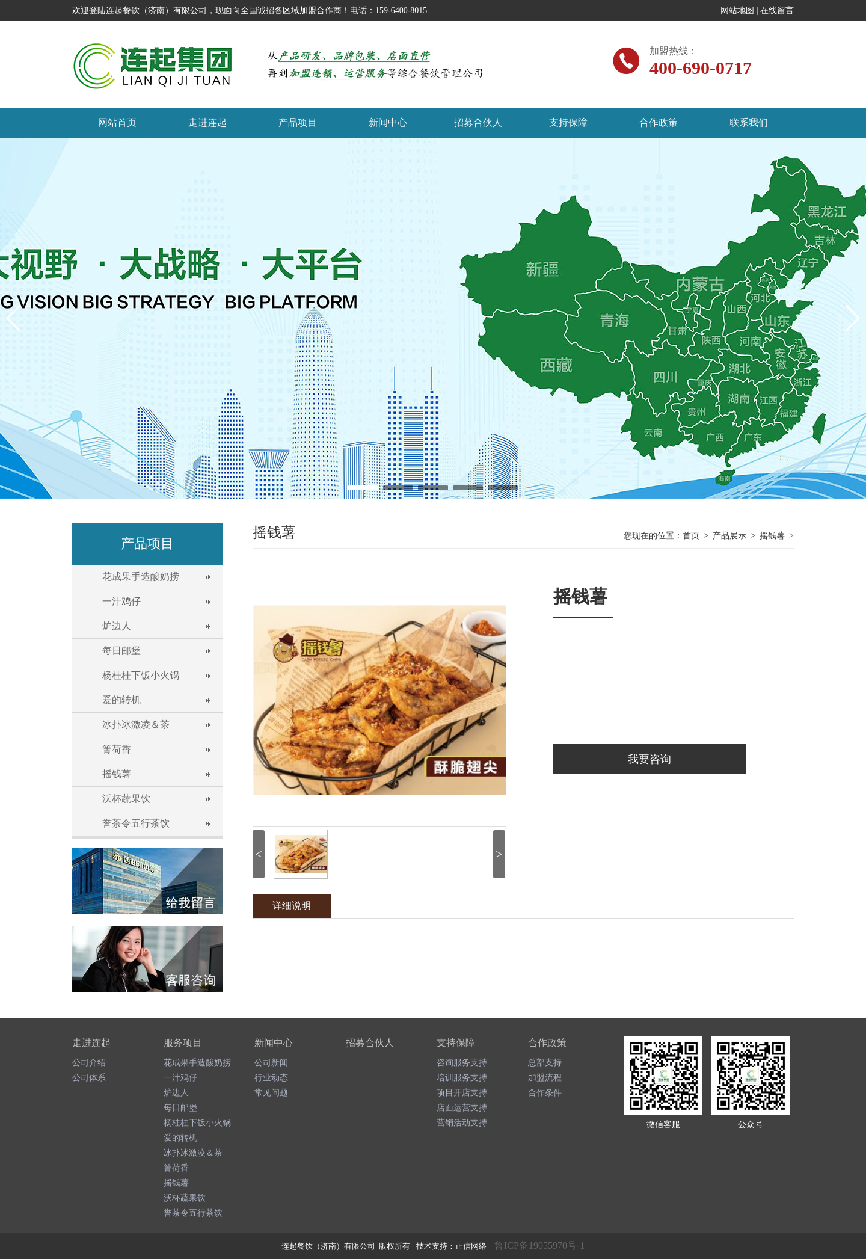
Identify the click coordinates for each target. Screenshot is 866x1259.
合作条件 (545, 1092)
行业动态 (271, 1077)
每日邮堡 (121, 650)
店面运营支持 (462, 1107)
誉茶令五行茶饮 (136, 823)
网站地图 (737, 10)
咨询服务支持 (462, 1062)
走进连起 (207, 122)
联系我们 (748, 122)
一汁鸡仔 (121, 601)
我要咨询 (649, 759)
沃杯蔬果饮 (126, 798)
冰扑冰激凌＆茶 (136, 724)
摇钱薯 (116, 774)
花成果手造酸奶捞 (140, 576)
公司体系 (89, 1077)
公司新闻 (271, 1062)
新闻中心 (388, 122)
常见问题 (271, 1092)
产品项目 (297, 122)
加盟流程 (545, 1077)
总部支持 (545, 1062)
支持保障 (568, 122)
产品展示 (729, 535)
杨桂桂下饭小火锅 (140, 675)
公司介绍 (89, 1062)
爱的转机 (121, 700)
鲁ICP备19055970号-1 (539, 1245)
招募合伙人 (478, 122)
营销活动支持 (462, 1122)
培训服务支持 (462, 1077)
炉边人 (116, 626)
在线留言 (777, 10)
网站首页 (117, 122)
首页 (691, 535)
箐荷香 (116, 749)
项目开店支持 (462, 1092)
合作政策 (658, 122)
